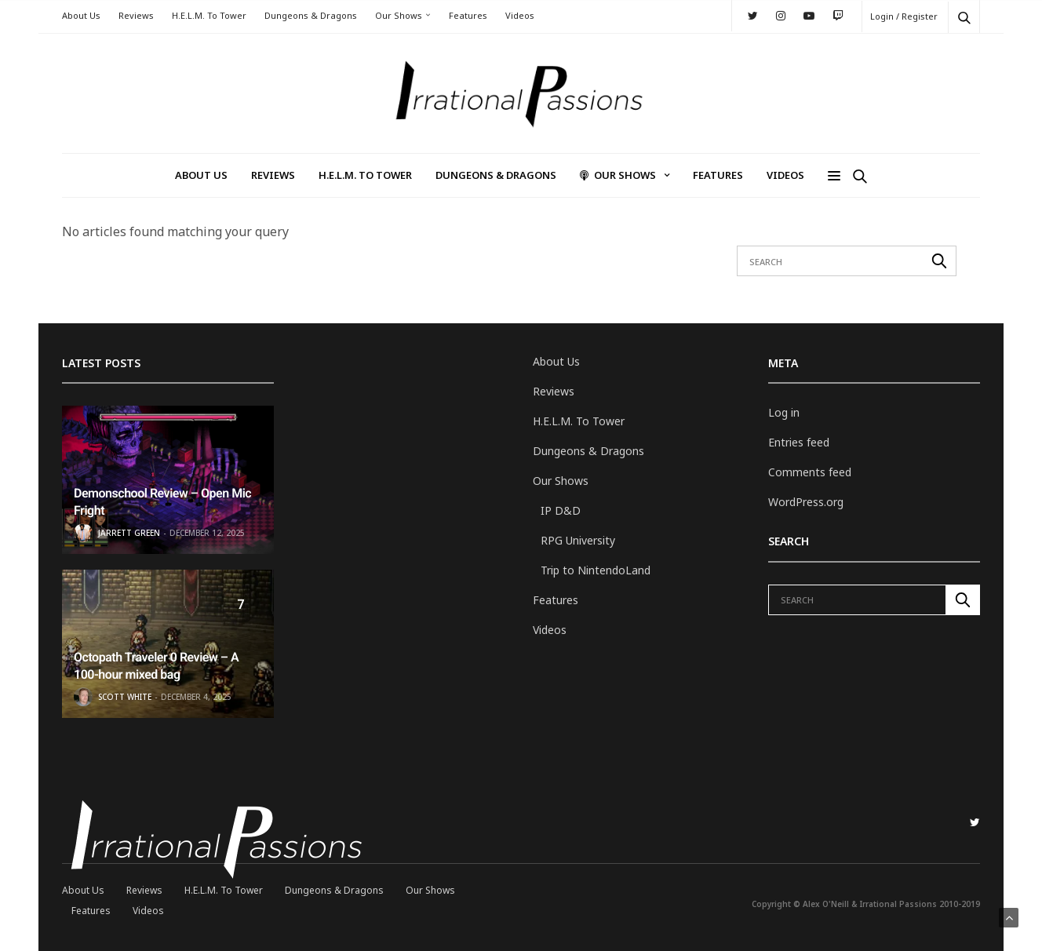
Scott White (124, 696)
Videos (519, 15)
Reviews (136, 15)
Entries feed (798, 442)
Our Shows (398, 15)
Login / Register (904, 16)
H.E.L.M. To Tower (209, 15)
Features (468, 15)
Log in (784, 412)
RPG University (578, 540)
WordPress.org (805, 501)
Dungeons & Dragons (310, 15)
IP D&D (561, 510)
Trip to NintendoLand (595, 570)
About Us (81, 15)
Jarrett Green (129, 532)
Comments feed (809, 472)
